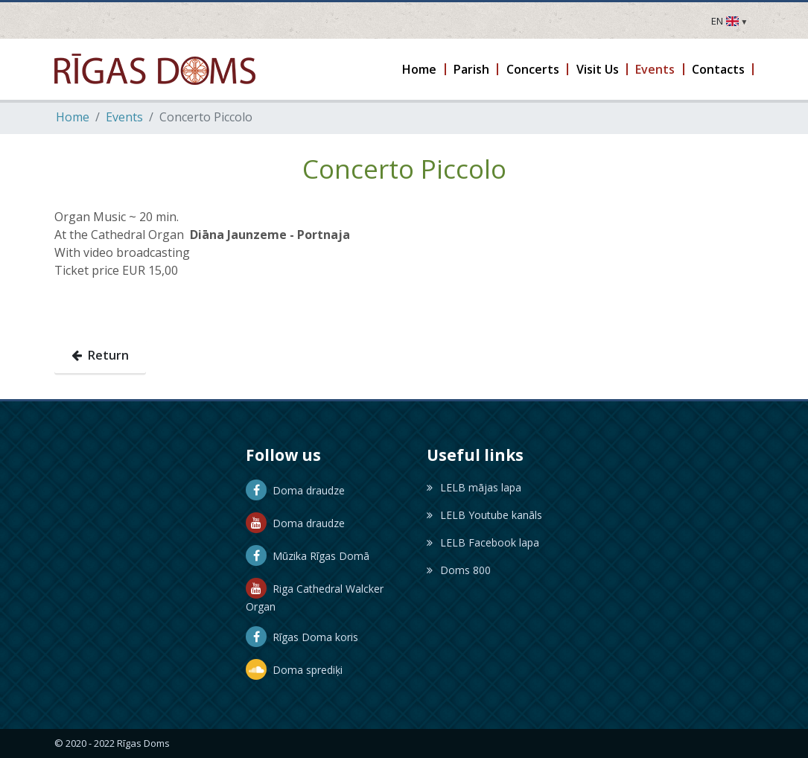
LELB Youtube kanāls (484, 515)
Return (100, 355)
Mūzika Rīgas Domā (307, 556)
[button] (420, 69)
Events (124, 117)
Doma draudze (295, 490)
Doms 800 (459, 570)
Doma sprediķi (294, 670)
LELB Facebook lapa (483, 542)
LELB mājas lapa (474, 487)
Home (72, 117)
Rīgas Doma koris (302, 637)
